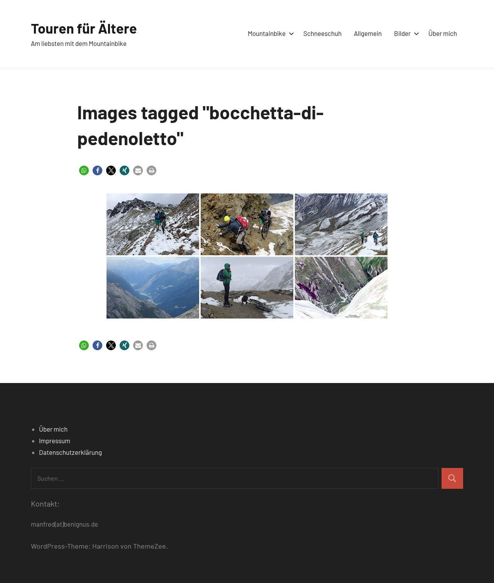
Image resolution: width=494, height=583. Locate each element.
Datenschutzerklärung (70, 452)
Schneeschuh (322, 33)
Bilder (405, 33)
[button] (84, 170)
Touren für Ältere (84, 28)
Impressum (54, 440)
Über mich (442, 33)
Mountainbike (269, 33)
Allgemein (368, 33)
